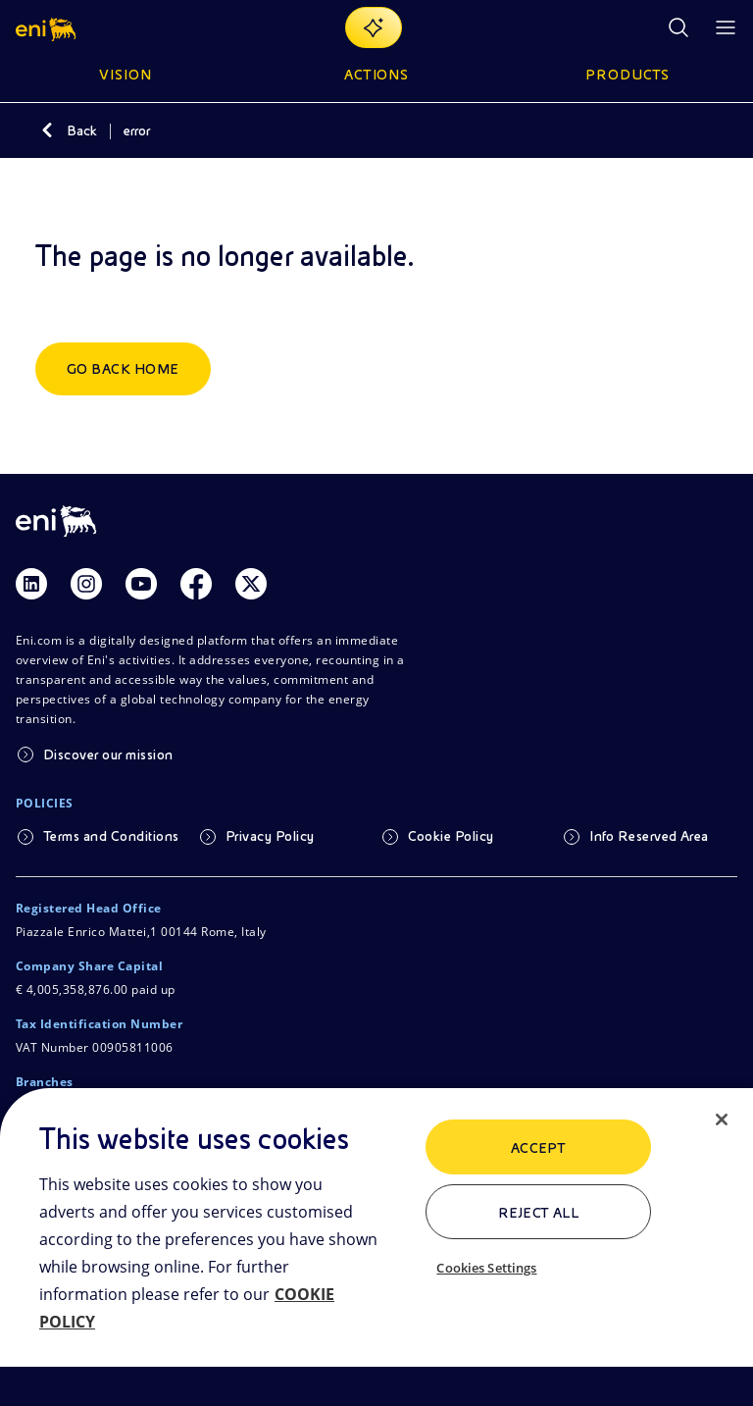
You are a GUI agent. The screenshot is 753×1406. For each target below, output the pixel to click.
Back (82, 130)
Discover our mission (108, 754)
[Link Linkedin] (31, 583)
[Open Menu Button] (725, 27)
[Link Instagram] (86, 583)
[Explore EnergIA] (373, 27)
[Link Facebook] (196, 583)
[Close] (721, 1119)
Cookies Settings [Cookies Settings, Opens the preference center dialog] (486, 1267)
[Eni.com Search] (678, 27)
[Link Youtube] (141, 583)
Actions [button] (377, 74)
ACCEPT (539, 1148)
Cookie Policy (451, 836)
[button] (47, 27)
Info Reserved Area (649, 836)
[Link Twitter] (251, 583)
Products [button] (627, 74)
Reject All (538, 1213)
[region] (376, 1247)
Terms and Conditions (111, 836)
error (137, 130)
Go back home (123, 369)
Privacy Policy (270, 836)
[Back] (47, 130)
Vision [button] (125, 74)
